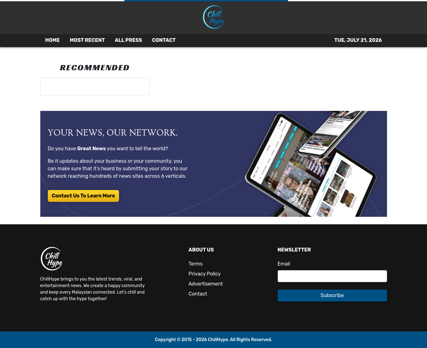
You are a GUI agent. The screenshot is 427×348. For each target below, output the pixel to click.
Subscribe (332, 295)
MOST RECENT (87, 40)
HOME (52, 40)
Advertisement (206, 284)
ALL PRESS (128, 40)
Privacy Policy (205, 274)
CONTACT (164, 40)
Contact (198, 294)
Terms (196, 264)
